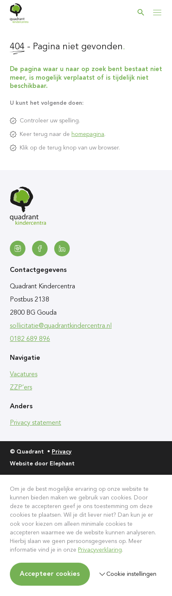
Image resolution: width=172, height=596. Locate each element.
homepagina (87, 134)
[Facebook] (40, 248)
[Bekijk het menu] (157, 12)
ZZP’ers (21, 387)
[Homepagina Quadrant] (19, 13)
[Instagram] (17, 248)
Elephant (62, 464)
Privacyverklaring (100, 550)
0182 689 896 (30, 339)
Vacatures (23, 374)
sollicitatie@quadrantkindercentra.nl (61, 326)
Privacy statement (35, 423)
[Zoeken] (141, 12)
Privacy (61, 452)
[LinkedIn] (62, 248)
